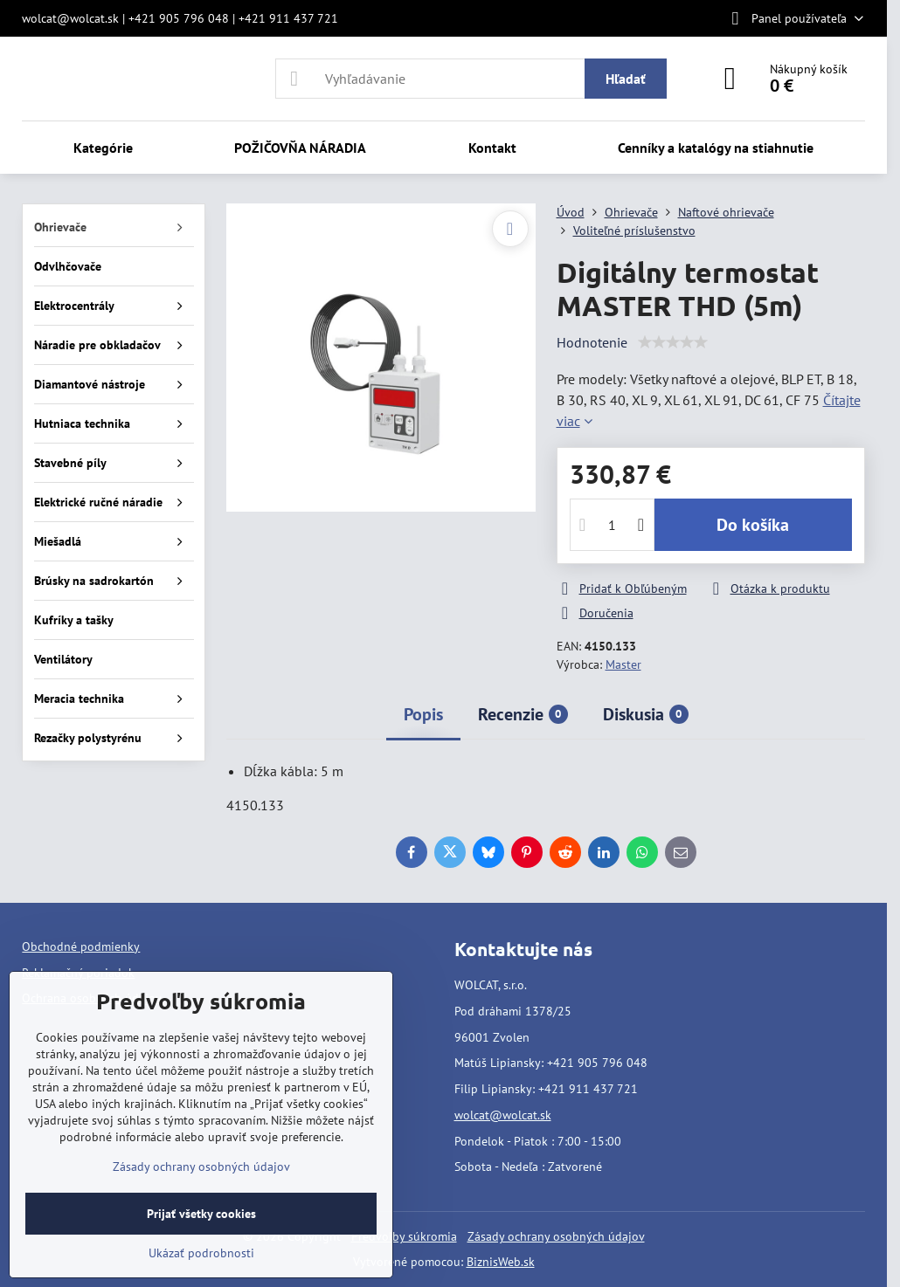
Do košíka (753, 524)
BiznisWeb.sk (501, 1262)
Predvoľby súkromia (404, 1236)
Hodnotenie (592, 342)
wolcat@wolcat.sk (502, 1115)
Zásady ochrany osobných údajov (556, 1236)
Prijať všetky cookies (201, 1214)
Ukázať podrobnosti (201, 1253)
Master (623, 664)
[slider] (673, 342)
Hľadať (626, 78)
